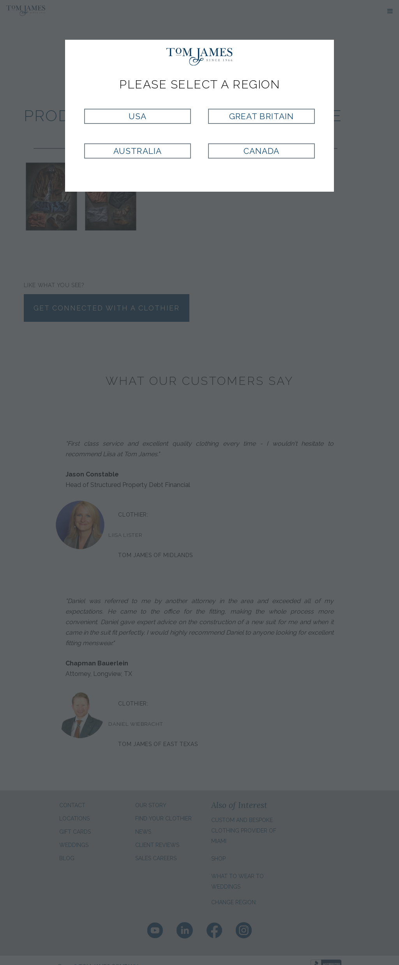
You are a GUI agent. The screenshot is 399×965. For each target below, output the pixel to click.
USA (138, 116)
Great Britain (261, 116)
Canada (261, 151)
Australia (137, 151)
